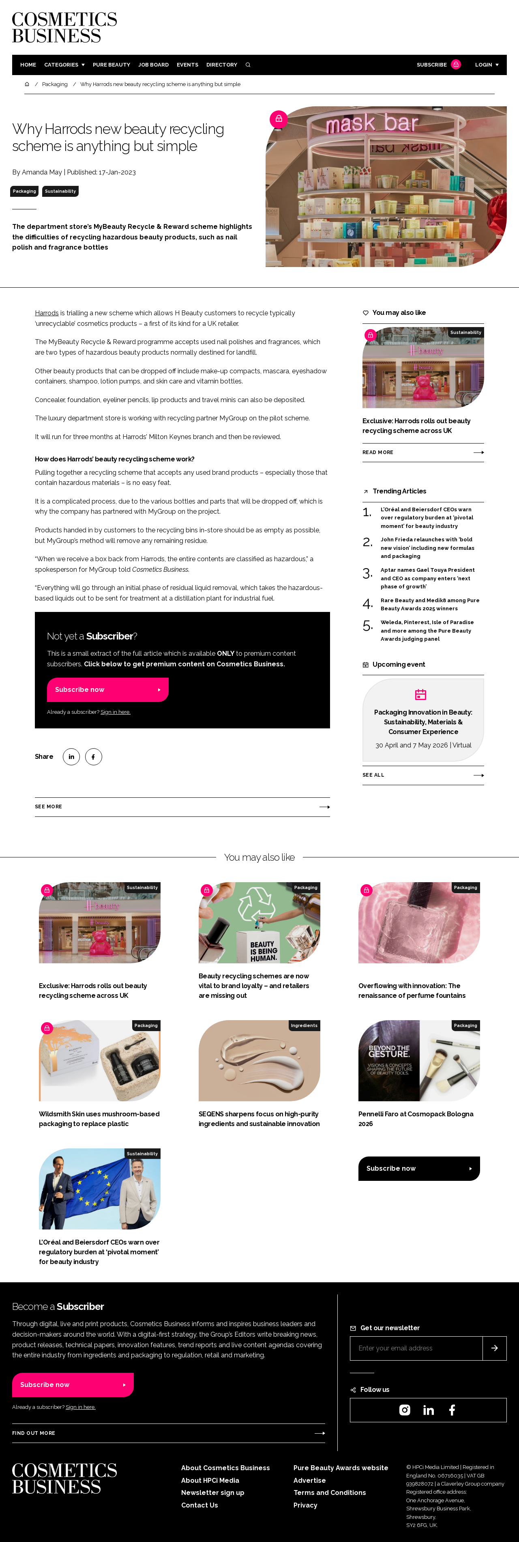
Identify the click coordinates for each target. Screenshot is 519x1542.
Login (483, 65)
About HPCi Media (210, 1480)
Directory (221, 65)
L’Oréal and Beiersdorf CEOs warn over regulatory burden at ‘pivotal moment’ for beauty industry (427, 518)
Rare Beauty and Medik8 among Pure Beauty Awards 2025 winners (430, 605)
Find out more (33, 1433)
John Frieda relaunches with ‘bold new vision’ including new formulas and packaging (427, 548)
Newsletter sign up (212, 1493)
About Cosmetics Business (225, 1468)
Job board (153, 65)
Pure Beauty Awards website (341, 1468)
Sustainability (60, 191)
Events (187, 65)
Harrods (47, 313)
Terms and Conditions (330, 1493)
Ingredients (304, 1025)
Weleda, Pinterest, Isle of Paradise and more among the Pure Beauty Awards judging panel (427, 630)
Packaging (24, 191)
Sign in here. (116, 712)
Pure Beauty (111, 65)
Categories (61, 65)
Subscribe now (79, 689)
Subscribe (438, 65)
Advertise (310, 1480)
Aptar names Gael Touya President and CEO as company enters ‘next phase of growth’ (428, 578)
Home (28, 65)
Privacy (305, 1505)
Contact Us (199, 1505)
